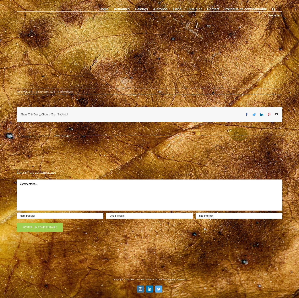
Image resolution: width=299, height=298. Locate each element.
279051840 (27, 91)
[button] (273, 8)
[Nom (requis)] (60, 216)
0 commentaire (66, 91)
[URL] (239, 216)
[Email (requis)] (149, 216)
